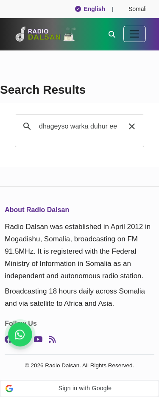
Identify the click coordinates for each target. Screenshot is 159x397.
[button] (132, 126)
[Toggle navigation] (134, 34)
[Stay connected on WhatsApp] (20, 334)
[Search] (111, 34)
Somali (133, 9)
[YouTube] (37, 340)
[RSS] (52, 340)
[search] (78, 126)
